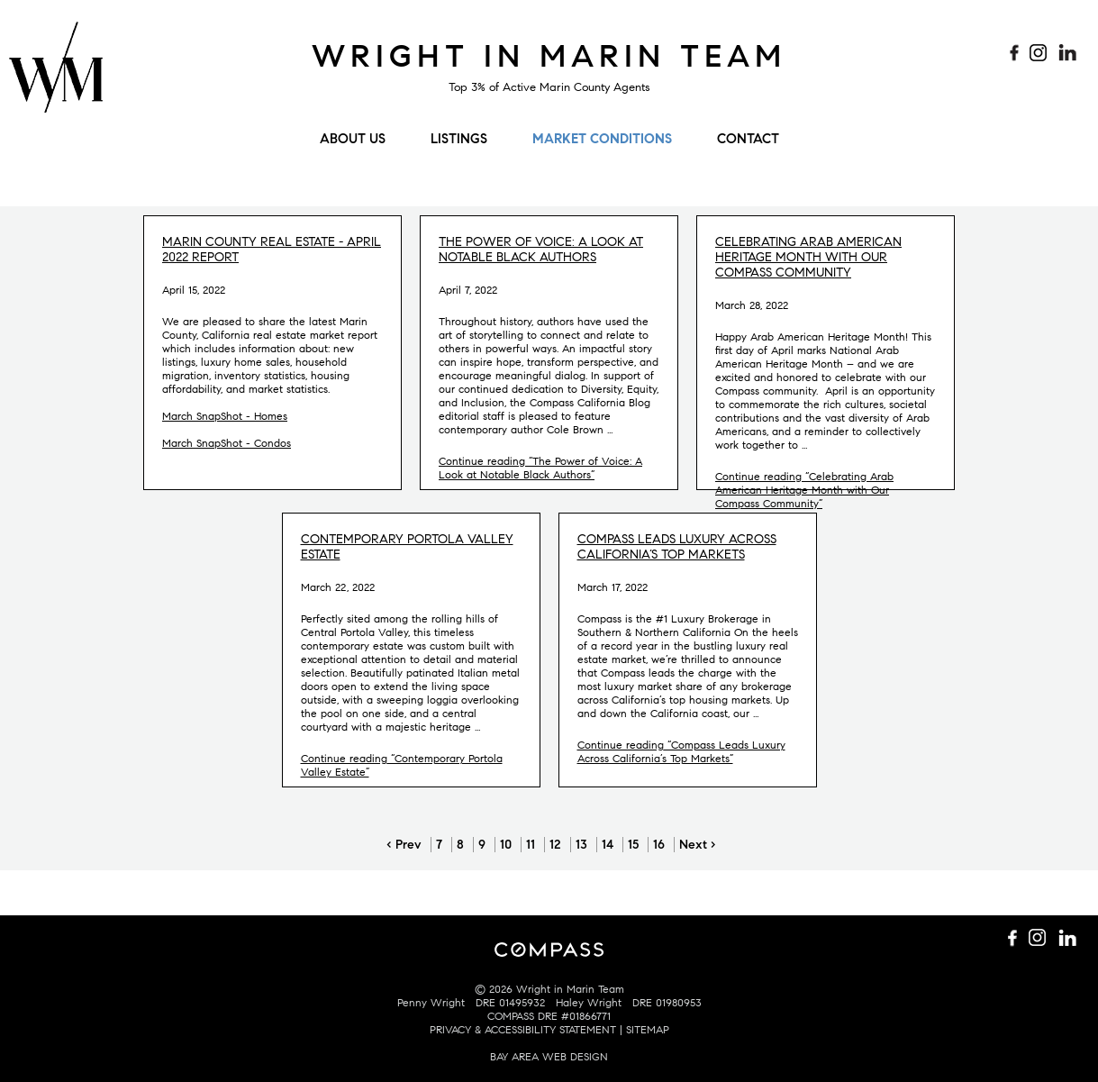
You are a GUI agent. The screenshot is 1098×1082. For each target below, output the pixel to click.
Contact (748, 139)
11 (530, 844)
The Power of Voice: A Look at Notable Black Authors (541, 249)
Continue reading (540, 467)
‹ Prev (404, 844)
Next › (697, 844)
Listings (459, 139)
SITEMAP (647, 1029)
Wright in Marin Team (549, 56)
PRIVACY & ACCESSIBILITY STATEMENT (523, 1029)
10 (506, 844)
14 (607, 844)
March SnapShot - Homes (224, 416)
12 (555, 844)
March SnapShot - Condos (226, 443)
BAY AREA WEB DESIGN (549, 1056)
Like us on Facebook (1013, 53)
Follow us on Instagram (1040, 53)
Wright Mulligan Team (56, 77)
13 (581, 844)
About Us (353, 139)
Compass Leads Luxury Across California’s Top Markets (676, 547)
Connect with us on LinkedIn (1067, 53)
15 (633, 844)
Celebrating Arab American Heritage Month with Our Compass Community (808, 257)
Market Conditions (602, 139)
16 (659, 844)
